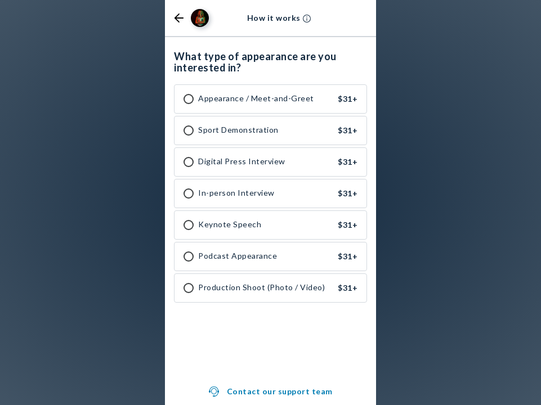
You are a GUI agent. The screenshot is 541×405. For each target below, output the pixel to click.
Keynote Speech (229, 224)
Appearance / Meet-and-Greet (256, 98)
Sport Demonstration (238, 129)
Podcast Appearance (237, 255)
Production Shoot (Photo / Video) (261, 287)
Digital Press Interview (241, 161)
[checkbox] (189, 99)
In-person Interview (236, 192)
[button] (179, 18)
